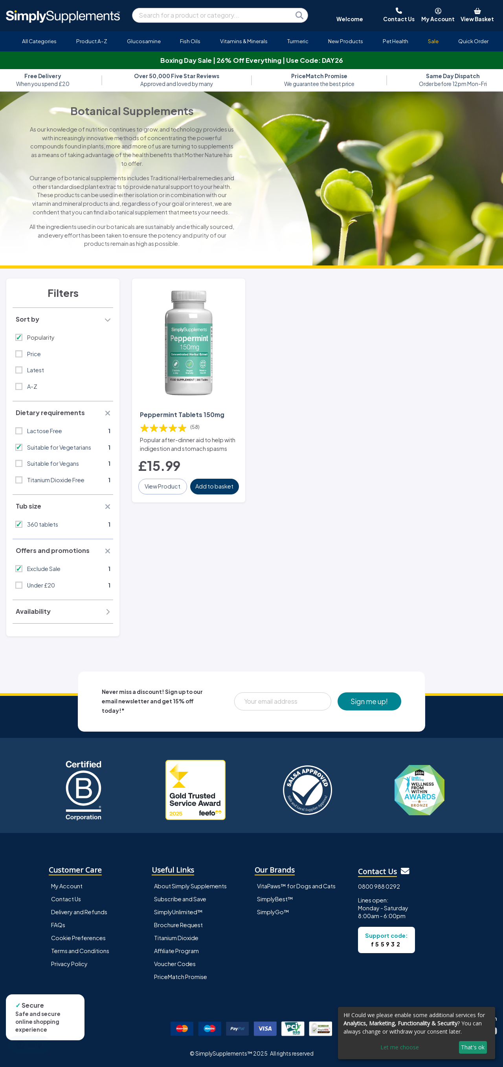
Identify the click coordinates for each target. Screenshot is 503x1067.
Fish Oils (190, 41)
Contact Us (66, 898)
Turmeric (297, 41)
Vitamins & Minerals (244, 41)
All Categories (39, 41)
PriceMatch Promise (180, 976)
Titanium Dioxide (176, 937)
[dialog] (416, 1033)
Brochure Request (178, 924)
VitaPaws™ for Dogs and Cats (296, 885)
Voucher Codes (175, 963)
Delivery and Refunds (79, 911)
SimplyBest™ (275, 898)
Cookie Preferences (78, 937)
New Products (345, 41)
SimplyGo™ (273, 911)
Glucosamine (144, 41)
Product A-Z (91, 41)
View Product (162, 486)
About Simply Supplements (190, 885)
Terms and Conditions (80, 950)
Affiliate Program (176, 950)
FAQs (58, 924)
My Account (67, 885)
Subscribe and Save (180, 898)
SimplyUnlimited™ (178, 911)
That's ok (473, 1047)
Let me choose (399, 1047)
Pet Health (395, 41)
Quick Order (473, 41)
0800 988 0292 (379, 886)
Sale (433, 41)
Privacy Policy (69, 963)
